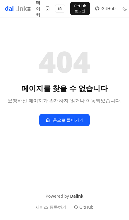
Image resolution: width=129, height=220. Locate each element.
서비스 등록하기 (50, 207)
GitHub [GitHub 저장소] (105, 8)
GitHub (84, 207)
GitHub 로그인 (80, 8)
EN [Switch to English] (60, 8)
